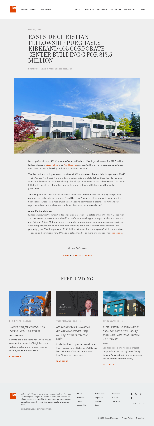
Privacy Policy (127, 418)
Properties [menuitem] (99, 398)
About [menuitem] (79, 394)
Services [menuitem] (80, 398)
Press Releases (64, 69)
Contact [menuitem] (115, 398)
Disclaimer (140, 418)
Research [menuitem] (98, 401)
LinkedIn (88, 256)
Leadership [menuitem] (81, 405)
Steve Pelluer (52, 164)
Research (102, 9)
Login (142, 9)
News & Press (48, 69)
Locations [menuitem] (116, 394)
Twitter (65, 256)
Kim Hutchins (70, 164)
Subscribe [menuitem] (116, 401)
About (78, 9)
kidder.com (116, 232)
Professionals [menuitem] (100, 394)
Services (89, 9)
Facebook (76, 256)
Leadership (130, 9)
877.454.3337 (138, 404)
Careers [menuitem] (80, 401)
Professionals (28, 9)
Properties (45, 9)
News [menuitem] (97, 405)
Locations (115, 9)
